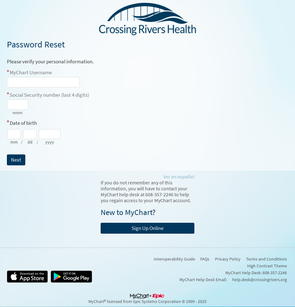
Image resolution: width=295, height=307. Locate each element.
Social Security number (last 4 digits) (49, 94)
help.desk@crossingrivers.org (259, 279)
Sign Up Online (147, 228)
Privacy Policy (228, 259)
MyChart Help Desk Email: (203, 279)
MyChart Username (31, 72)
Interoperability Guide (174, 259)
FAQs (204, 259)
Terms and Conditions (266, 259)
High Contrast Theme (267, 266)
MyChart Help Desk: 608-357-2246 (256, 272)
